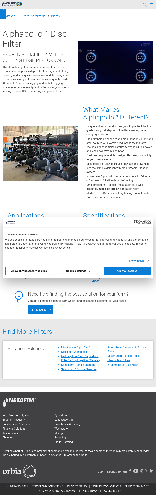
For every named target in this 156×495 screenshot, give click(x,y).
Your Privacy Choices (106, 486)
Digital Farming (63, 442)
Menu (3, 9)
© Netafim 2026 (17, 486)
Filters (55, 16)
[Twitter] (146, 471)
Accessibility (112, 490)
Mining (58, 433)
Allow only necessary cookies (29, 270)
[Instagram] (141, 471)
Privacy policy (77, 486)
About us (8, 437)
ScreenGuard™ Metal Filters (123, 355)
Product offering (34, 16)
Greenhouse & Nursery (67, 424)
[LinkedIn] (151, 471)
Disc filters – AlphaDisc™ (75, 347)
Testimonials (10, 433)
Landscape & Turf (64, 419)
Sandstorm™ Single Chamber (78, 364)
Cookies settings (78, 270)
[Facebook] (130, 471)
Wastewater (61, 428)
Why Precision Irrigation (16, 415)
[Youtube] (135, 470)
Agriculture (60, 415)
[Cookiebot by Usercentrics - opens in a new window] (136, 222)
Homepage (9, 16)
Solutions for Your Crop (16, 424)
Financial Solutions (14, 428)
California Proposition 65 (57, 490)
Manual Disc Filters (118, 360)
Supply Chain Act (137, 486)
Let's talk (38, 310)
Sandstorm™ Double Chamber (78, 369)
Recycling (60, 437)
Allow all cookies (127, 270)
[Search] (145, 4)
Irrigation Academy (14, 419)
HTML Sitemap (89, 490)
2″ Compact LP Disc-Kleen (122, 364)
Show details (136, 260)
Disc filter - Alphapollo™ (75, 351)
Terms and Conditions (47, 486)
